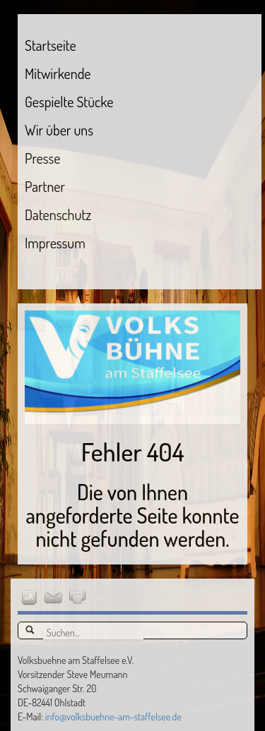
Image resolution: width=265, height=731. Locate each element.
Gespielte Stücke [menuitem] (69, 101)
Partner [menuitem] (45, 186)
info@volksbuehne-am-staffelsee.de (113, 717)
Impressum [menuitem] (55, 243)
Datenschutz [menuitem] (58, 214)
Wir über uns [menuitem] (59, 130)
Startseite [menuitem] (50, 45)
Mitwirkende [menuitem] (57, 73)
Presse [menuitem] (42, 158)
